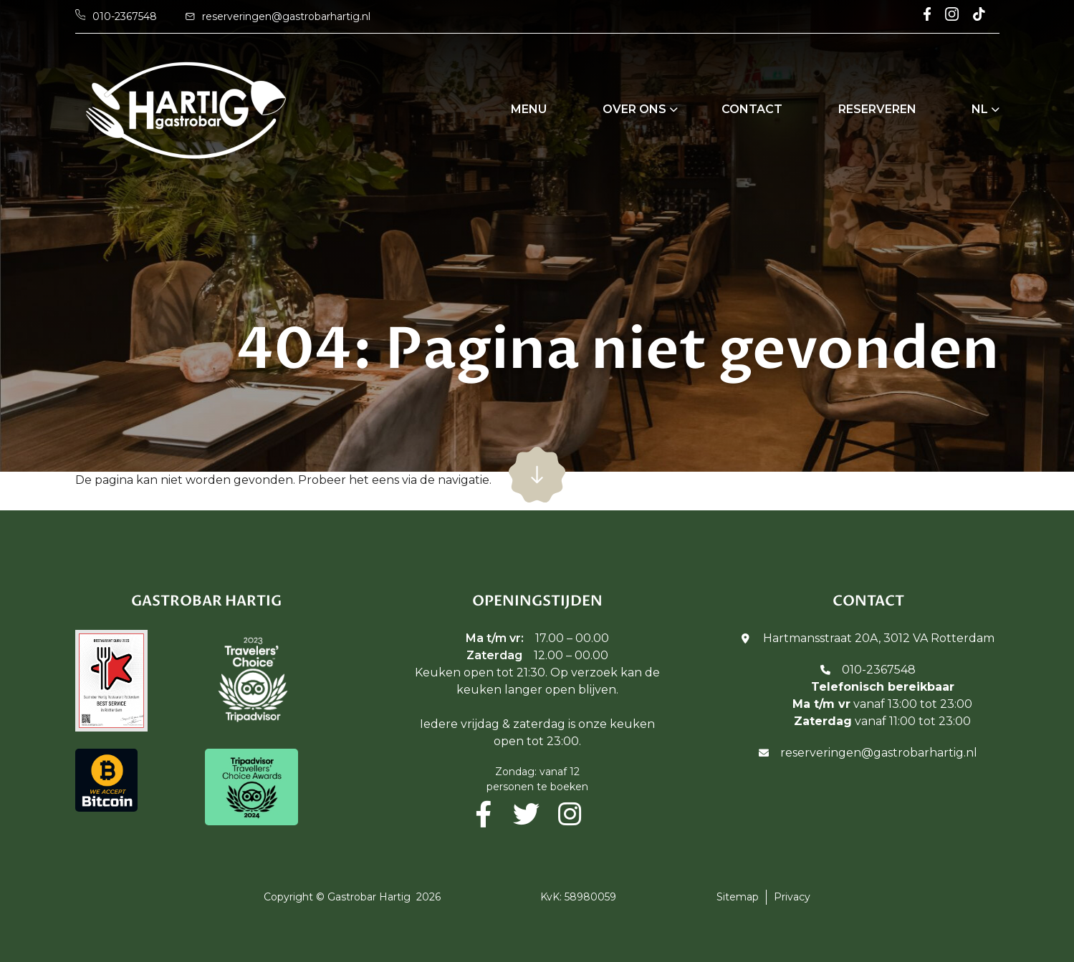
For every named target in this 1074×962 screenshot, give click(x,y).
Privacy (792, 896)
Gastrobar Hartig (369, 896)
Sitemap (737, 896)
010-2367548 (879, 669)
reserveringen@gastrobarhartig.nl (878, 752)
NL (980, 109)
